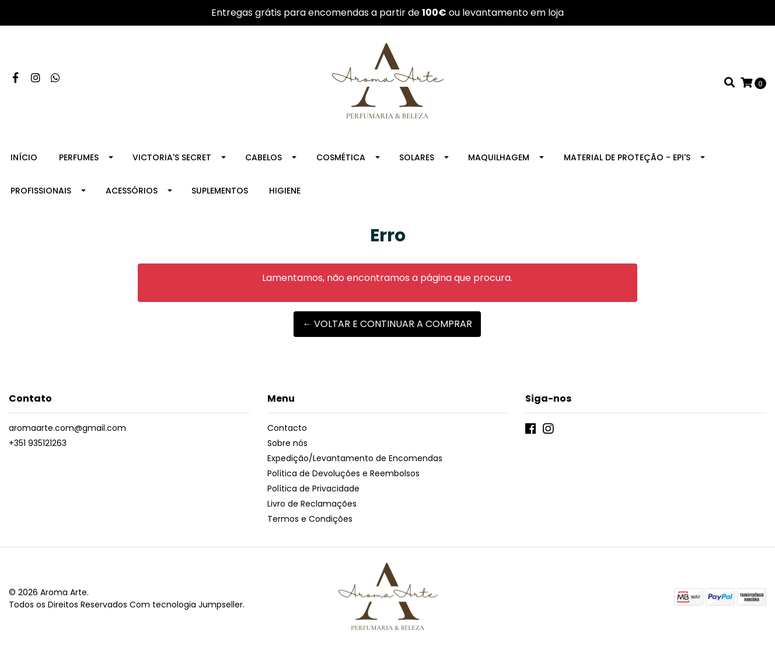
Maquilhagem (498, 157)
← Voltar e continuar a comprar (387, 324)
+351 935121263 (38, 443)
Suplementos (219, 190)
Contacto (287, 428)
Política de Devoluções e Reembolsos (343, 473)
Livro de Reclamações (312, 504)
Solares (416, 157)
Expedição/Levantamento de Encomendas (354, 458)
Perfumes (79, 157)
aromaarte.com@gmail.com (67, 428)
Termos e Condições (309, 519)
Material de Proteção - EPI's (627, 157)
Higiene (285, 190)
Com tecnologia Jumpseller (186, 604)
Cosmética (340, 157)
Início (24, 157)
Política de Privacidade (313, 488)
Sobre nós (287, 443)
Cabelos (263, 157)
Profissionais (41, 190)
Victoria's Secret (171, 157)
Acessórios (132, 190)
